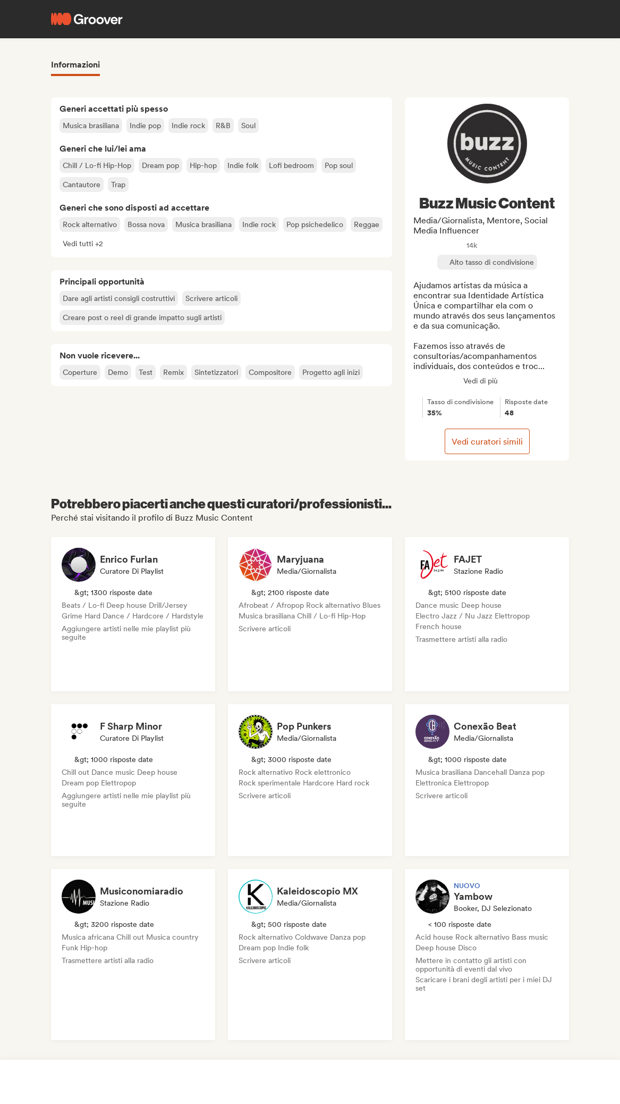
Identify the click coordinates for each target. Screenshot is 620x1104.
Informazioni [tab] (75, 65)
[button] (83, 243)
